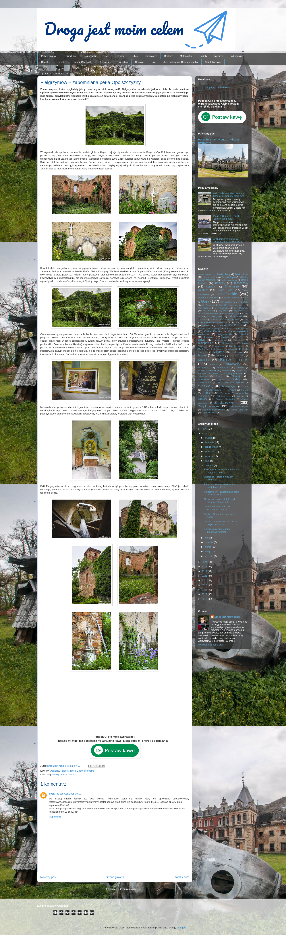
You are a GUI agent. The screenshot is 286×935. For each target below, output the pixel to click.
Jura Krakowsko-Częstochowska (180, 62)
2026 (205, 429)
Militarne (218, 56)
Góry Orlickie (207, 310)
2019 (205, 585)
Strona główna (115, 877)
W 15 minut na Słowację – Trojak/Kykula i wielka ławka (227, 240)
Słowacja (236, 376)
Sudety (203, 56)
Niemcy (220, 355)
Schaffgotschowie (233, 373)
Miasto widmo (236, 346)
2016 (205, 599)
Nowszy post (48, 877)
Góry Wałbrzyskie (230, 313)
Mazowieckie (218, 346)
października (212, 446)
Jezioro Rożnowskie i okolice (224, 319)
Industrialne (237, 56)
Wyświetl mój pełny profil (211, 644)
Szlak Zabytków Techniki (230, 382)
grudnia (209, 437)
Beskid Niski (241, 274)
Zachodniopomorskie (239, 406)
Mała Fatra (238, 340)
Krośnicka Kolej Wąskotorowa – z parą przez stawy (221, 471)
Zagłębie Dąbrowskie (213, 409)
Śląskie (121, 56)
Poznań (240, 368)
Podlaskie (203, 367)
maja (207, 537)
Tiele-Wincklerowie (212, 390)
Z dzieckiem (70, 56)
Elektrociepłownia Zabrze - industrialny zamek (218, 530)
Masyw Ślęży (229, 343)
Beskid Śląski (229, 277)
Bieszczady (105, 62)
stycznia (209, 556)
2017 (205, 594)
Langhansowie (224, 334)
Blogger (181, 927)
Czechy (61, 62)
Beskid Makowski (205, 274)
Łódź (241, 337)
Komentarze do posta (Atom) (121, 889)
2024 (205, 562)
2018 (205, 589)
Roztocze (240, 370)
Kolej (153, 62)
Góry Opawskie (241, 308)
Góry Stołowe (238, 310)
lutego (208, 551)
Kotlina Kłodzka (213, 331)
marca (208, 546)
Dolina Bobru (225, 290)
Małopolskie (186, 56)
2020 (205, 580)
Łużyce (202, 340)
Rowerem (226, 370)
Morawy (238, 352)
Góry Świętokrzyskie (208, 313)
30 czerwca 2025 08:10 (69, 793)
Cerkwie (139, 62)
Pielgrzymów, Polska (64, 774)
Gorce (245, 298)
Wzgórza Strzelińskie (225, 399)
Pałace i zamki (49, 56)
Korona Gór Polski (82, 62)
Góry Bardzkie (226, 302)
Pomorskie (222, 367)
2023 (205, 566)
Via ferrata (225, 393)
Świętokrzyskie (213, 62)
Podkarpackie (232, 364)
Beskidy (168, 56)
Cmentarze (151, 56)
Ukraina (244, 390)
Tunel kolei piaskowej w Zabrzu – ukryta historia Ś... (221, 523)
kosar (52, 793)
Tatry (245, 386)
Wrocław (123, 62)
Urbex (135, 56)
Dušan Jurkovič (231, 297)
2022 (205, 571)
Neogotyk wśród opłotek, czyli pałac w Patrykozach (219, 500)
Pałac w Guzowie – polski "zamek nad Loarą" (226, 217)
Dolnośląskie (90, 56)
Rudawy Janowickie (208, 373)
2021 (205, 575)
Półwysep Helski (207, 370)
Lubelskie (243, 334)
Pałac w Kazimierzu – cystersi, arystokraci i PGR (220, 486)
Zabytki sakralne (85, 770)
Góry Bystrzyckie (208, 305)
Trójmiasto (231, 390)
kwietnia (209, 542)
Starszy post (181, 877)
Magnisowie (220, 340)
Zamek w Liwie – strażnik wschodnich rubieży (217, 508)
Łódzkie (226, 337)
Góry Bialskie (242, 302)
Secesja (219, 376)
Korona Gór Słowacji (208, 328)
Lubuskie (209, 337)
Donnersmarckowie (208, 297)
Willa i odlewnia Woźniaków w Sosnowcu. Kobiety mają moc (228, 194)
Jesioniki (201, 320)
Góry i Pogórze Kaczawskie (232, 305)
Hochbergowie (214, 316)
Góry (106, 56)
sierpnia (209, 456)
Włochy (240, 396)
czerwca (209, 465)
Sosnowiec (204, 379)
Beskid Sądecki (210, 277)
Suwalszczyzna (204, 383)
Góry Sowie (223, 310)
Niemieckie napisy (237, 356)
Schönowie (202, 376)
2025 (205, 433)
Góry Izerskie (204, 308)
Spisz (221, 379)
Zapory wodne (208, 412)
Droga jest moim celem (217, 87)
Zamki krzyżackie (239, 409)
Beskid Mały (223, 274)
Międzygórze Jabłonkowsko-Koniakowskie (218, 349)
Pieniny (213, 364)
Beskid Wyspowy (229, 280)
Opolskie (46, 62)
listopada (210, 442)
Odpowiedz (55, 816)
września (210, 451)
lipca (207, 460)
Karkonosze (242, 322)
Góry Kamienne (222, 308)
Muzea (202, 355)
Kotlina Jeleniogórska (236, 328)
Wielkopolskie (223, 396)
